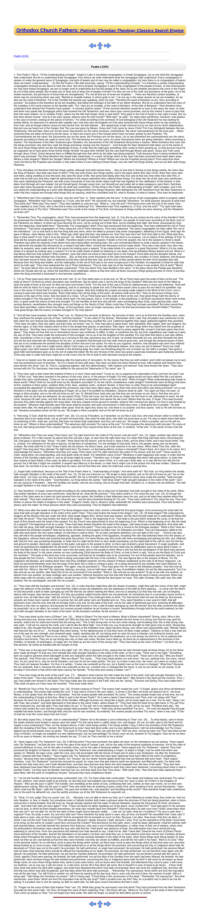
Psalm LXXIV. (21, 56)
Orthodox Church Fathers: (100, 30)
